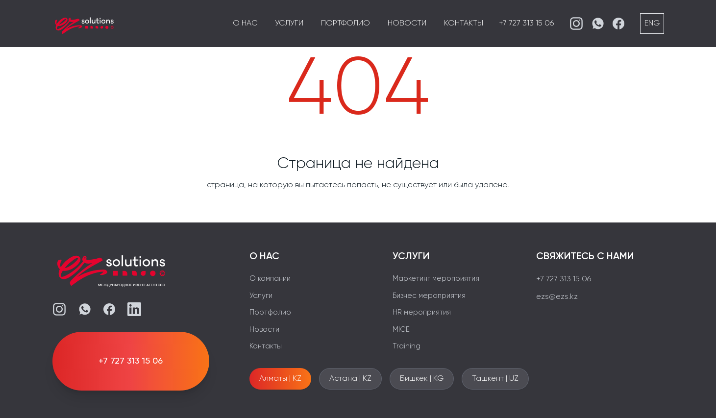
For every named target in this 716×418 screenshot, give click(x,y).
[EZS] (84, 23)
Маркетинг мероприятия (436, 278)
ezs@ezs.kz (557, 297)
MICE (401, 329)
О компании (270, 278)
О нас (245, 23)
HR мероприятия (422, 312)
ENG (652, 23)
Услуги (289, 23)
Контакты (463, 23)
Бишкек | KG (422, 379)
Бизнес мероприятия (429, 295)
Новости (407, 23)
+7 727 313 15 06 (526, 23)
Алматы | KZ (280, 379)
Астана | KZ (350, 379)
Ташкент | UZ (495, 379)
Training (406, 346)
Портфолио (345, 23)
